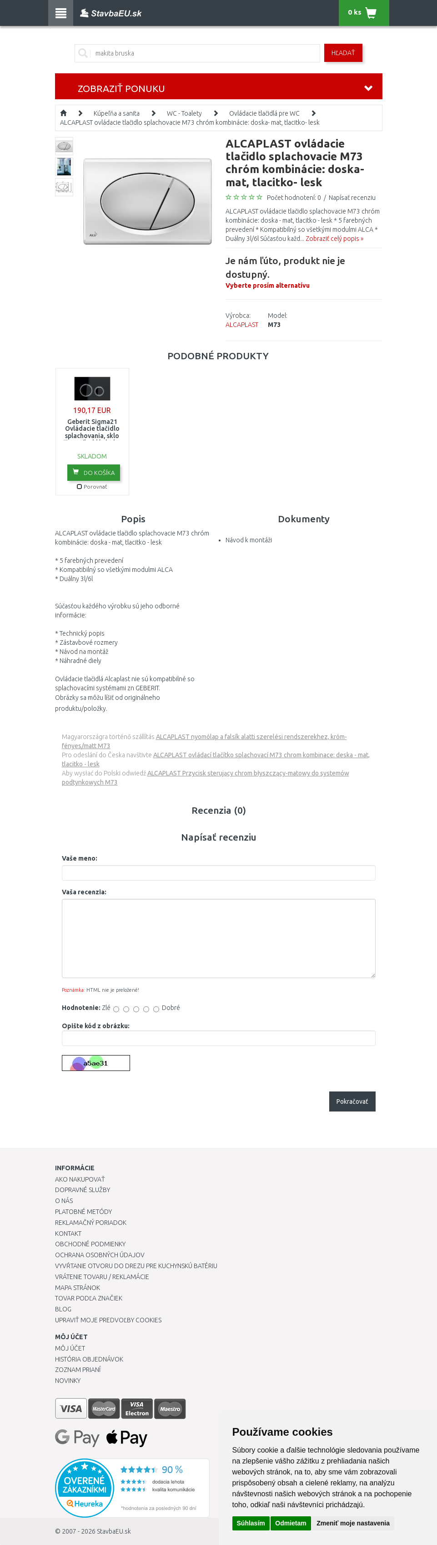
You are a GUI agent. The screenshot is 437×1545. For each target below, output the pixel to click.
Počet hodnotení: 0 (294, 197)
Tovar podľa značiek (88, 1298)
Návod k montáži (249, 540)
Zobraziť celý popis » (334, 238)
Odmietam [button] (290, 1523)
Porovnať (92, 487)
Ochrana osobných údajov (100, 1255)
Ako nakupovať (80, 1179)
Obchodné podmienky (90, 1244)
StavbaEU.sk (114, 1531)
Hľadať (343, 52)
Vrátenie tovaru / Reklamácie (102, 1276)
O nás (64, 1200)
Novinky (67, 1380)
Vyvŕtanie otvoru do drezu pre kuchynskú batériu (136, 1266)
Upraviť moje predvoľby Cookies (108, 1320)
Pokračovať (352, 1101)
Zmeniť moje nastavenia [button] (353, 1523)
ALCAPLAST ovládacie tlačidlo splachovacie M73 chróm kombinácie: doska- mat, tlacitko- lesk (190, 122)
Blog (63, 1309)
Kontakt (68, 1233)
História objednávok (89, 1359)
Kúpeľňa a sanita (117, 113)
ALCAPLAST (242, 324)
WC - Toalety (184, 113)
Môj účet (70, 1348)
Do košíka (94, 472)
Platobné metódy (83, 1211)
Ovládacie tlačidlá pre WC (264, 113)
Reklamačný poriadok (90, 1222)
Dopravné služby (82, 1189)
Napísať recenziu (352, 197)
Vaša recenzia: (84, 892)
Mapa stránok (77, 1287)
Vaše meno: (79, 858)
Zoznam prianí (77, 1369)
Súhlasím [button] (251, 1523)
